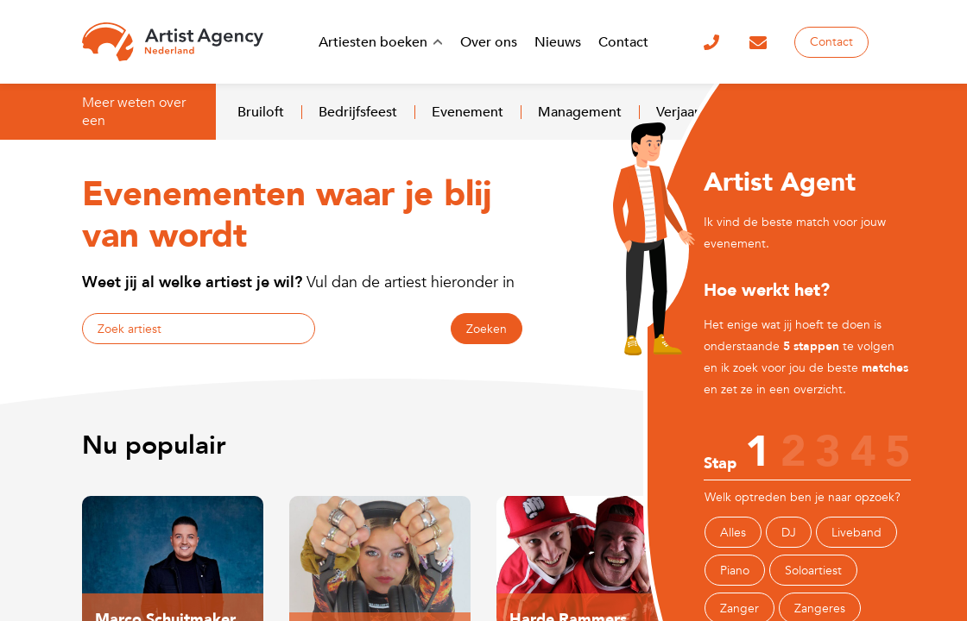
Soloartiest (813, 570)
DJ (788, 532)
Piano (734, 570)
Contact (831, 42)
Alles (733, 532)
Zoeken (486, 329)
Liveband (856, 532)
